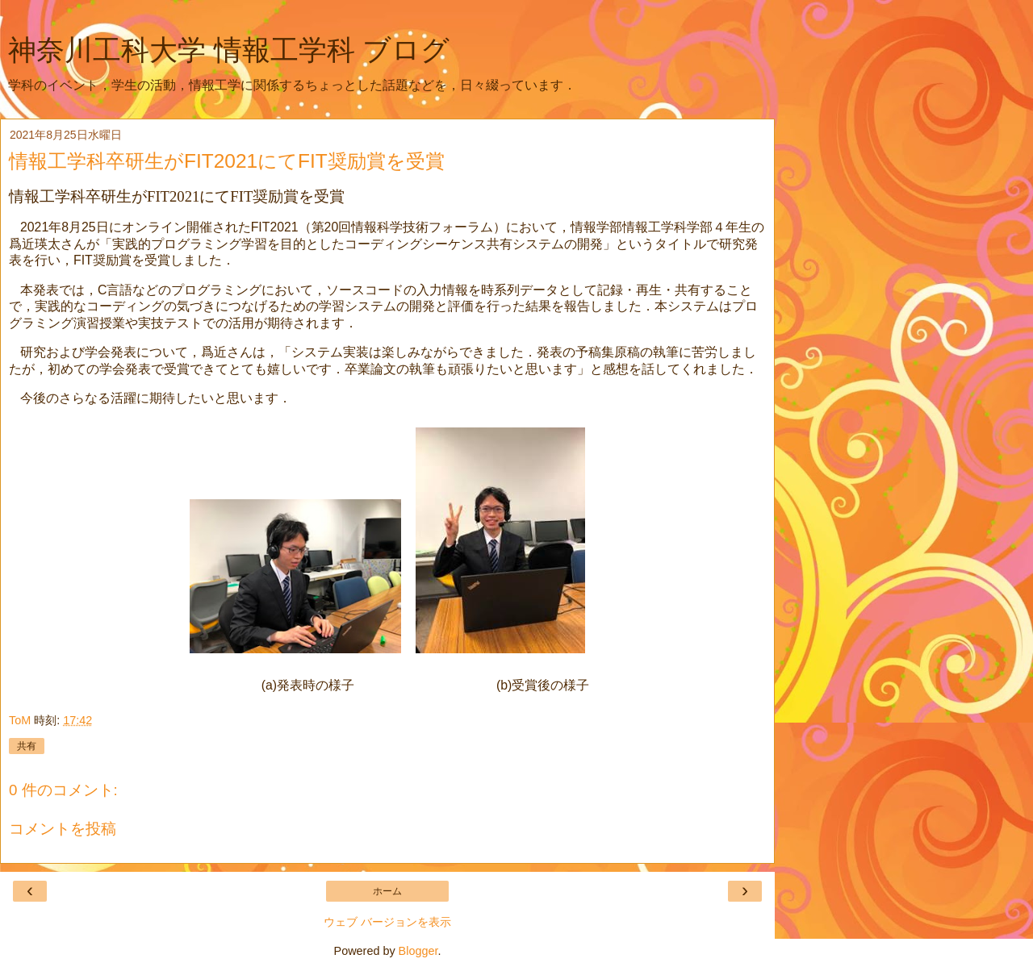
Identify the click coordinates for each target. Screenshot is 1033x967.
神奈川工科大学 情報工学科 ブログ (229, 50)
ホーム (387, 891)
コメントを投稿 (62, 828)
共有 (26, 746)
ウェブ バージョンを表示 (387, 921)
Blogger (418, 950)
